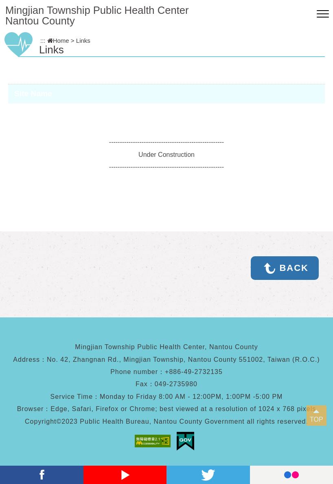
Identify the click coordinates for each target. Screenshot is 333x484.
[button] (323, 14)
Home (58, 40)
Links (83, 40)
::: (43, 40)
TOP (316, 419)
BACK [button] (294, 268)
